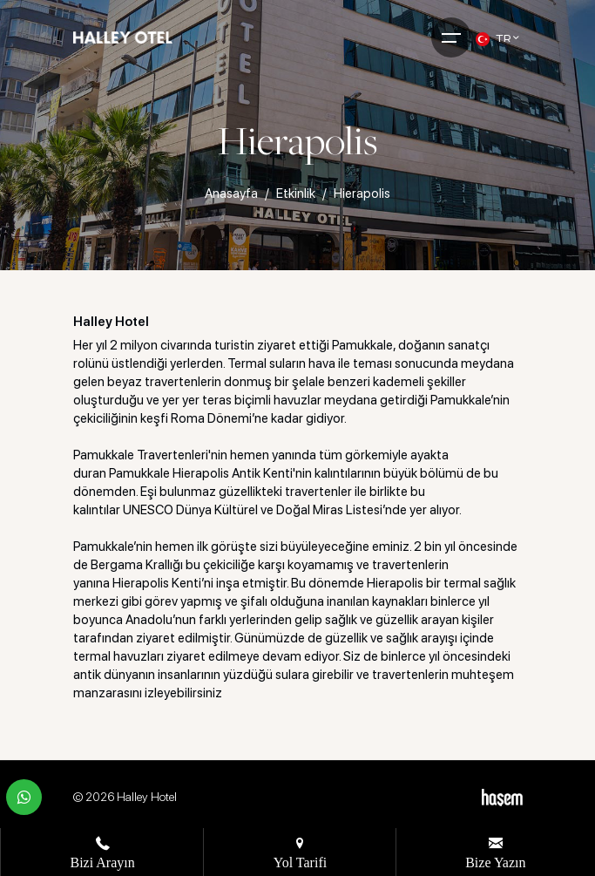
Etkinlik (295, 193)
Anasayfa (231, 193)
